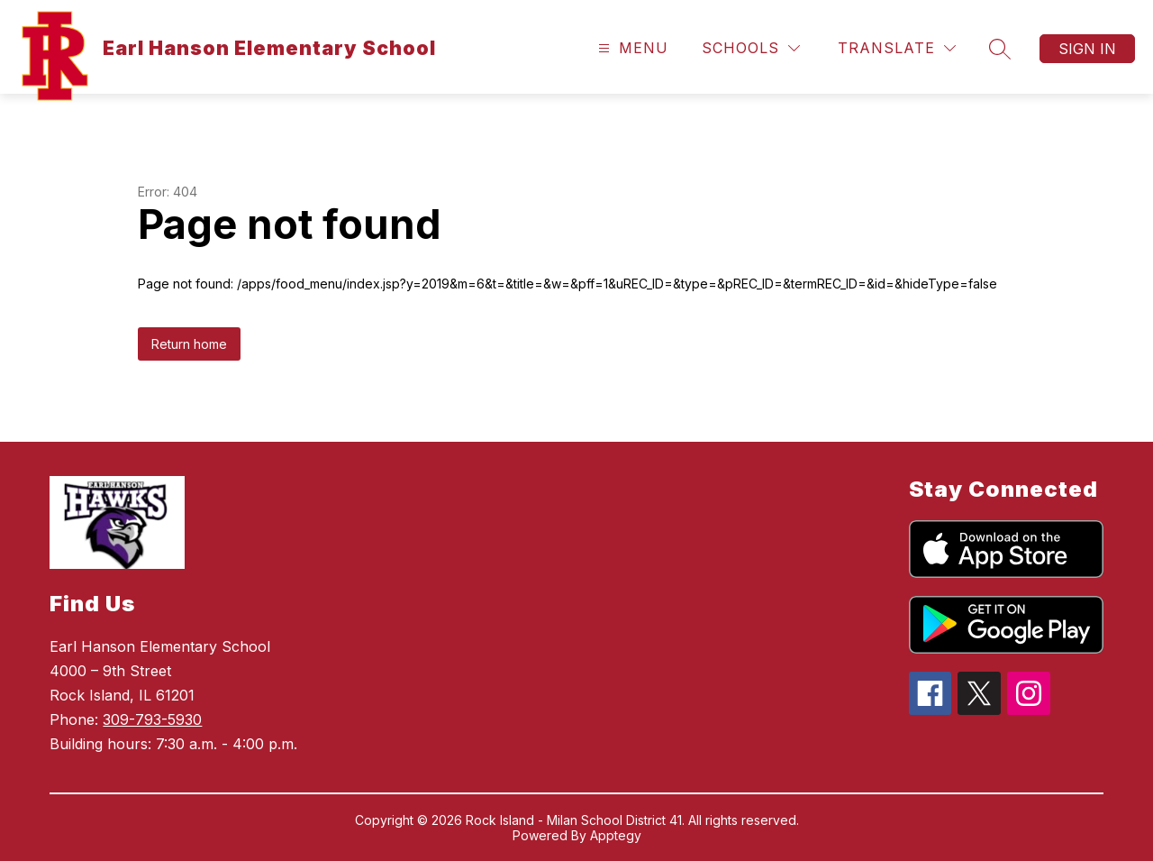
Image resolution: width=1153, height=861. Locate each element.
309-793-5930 (152, 719)
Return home (189, 344)
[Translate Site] (896, 48)
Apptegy (615, 835)
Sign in (1087, 49)
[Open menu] (631, 48)
